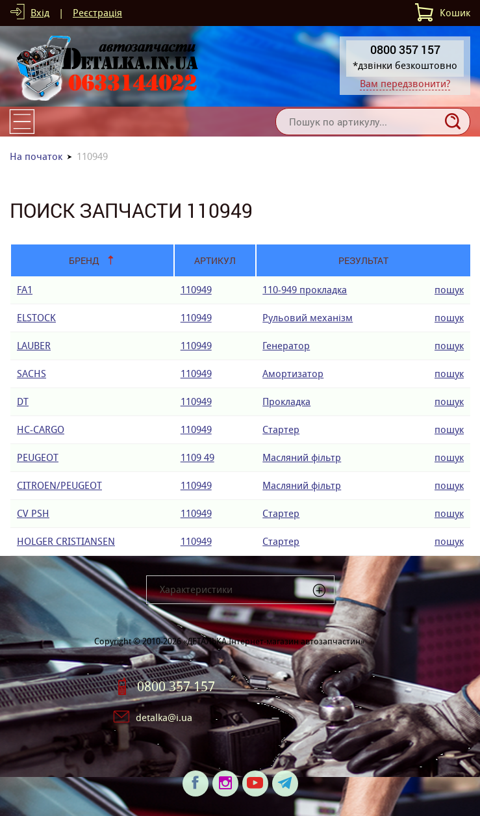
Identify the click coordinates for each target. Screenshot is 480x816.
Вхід (40, 13)
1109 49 (197, 457)
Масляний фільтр (301, 457)
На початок (36, 156)
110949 (196, 289)
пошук (449, 289)
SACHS (31, 373)
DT (23, 401)
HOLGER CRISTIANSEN (66, 541)
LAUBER (34, 345)
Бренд (84, 260)
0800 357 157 (176, 686)
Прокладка (286, 401)
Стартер (280, 429)
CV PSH (33, 513)
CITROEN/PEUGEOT (59, 485)
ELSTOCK (36, 317)
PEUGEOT (37, 457)
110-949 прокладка (304, 289)
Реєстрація (97, 13)
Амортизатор (292, 373)
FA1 (24, 289)
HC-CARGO (40, 429)
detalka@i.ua (164, 717)
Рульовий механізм (307, 317)
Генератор (286, 345)
